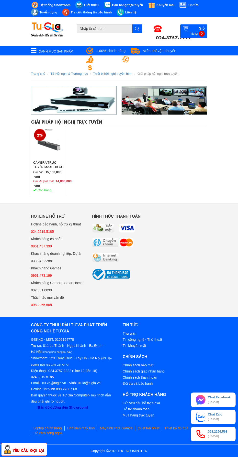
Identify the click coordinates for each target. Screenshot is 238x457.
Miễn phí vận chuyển (159, 51)
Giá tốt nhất (106, 59)
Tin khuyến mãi (134, 346)
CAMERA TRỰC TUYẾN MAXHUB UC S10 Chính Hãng (48, 165)
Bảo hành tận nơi (147, 59)
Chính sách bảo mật (138, 365)
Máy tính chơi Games (116, 428)
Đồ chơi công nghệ (48, 433)
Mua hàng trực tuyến (138, 415)
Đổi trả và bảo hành (138, 383)
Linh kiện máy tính (81, 428)
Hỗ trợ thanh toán (136, 409)
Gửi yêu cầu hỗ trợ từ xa (141, 403)
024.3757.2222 (173, 37)
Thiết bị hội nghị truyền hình (112, 73)
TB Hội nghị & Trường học (69, 73)
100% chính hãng (111, 51)
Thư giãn (129, 333)
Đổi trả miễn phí (110, 68)
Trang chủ (38, 73)
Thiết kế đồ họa (176, 428)
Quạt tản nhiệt (148, 428)
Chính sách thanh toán (140, 377)
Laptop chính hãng (48, 428)
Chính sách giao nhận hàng (144, 371)
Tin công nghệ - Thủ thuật (142, 339)
